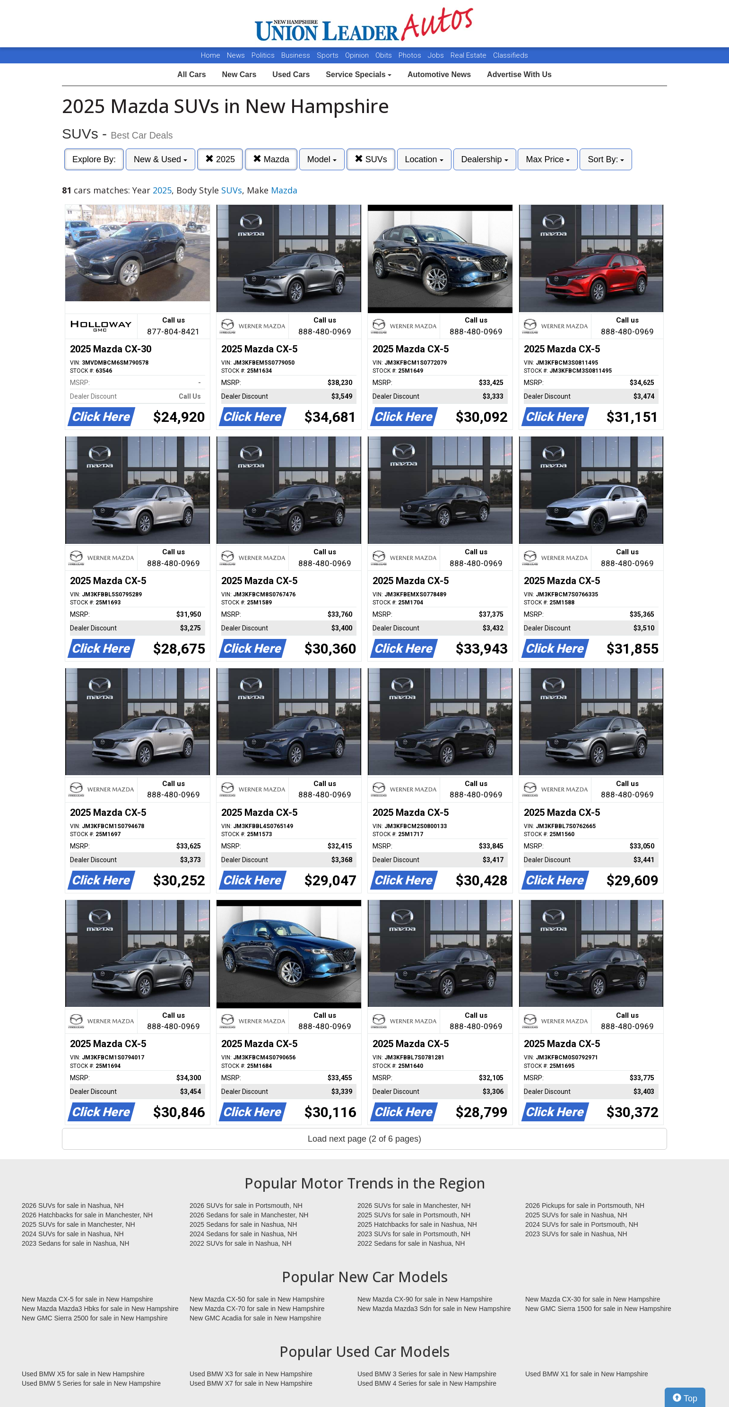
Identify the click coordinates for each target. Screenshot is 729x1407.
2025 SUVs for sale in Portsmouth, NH (413, 1215)
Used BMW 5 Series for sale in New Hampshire (91, 1383)
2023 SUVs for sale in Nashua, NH (576, 1234)
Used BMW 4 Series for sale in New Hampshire (426, 1383)
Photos (411, 55)
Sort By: (606, 159)
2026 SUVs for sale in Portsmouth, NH (246, 1205)
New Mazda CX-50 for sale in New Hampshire (257, 1299)
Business (296, 55)
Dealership (484, 159)
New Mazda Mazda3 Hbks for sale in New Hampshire (100, 1308)
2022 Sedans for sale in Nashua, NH (411, 1243)
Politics (263, 55)
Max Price (548, 159)
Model (322, 159)
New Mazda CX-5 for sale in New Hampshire (87, 1299)
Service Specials (358, 74)
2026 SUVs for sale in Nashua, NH (73, 1205)
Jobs (437, 55)
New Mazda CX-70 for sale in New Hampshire (257, 1308)
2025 (220, 159)
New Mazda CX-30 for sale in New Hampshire (592, 1299)
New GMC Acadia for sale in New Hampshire (255, 1318)
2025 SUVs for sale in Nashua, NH (576, 1215)
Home (210, 55)
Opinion (358, 55)
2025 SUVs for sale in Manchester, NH (78, 1224)
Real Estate (469, 55)
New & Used (160, 159)
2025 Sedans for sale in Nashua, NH (243, 1224)
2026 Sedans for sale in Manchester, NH (249, 1215)
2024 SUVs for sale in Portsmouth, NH (581, 1224)
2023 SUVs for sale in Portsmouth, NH (413, 1234)
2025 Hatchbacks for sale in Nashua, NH (417, 1224)
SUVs (371, 159)
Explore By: (94, 159)
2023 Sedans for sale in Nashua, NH (75, 1243)
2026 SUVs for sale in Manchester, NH (414, 1205)
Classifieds (510, 55)
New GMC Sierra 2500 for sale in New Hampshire (95, 1318)
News (236, 55)
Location (424, 159)
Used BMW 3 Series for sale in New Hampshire (426, 1374)
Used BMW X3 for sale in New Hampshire (251, 1374)
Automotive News (439, 74)
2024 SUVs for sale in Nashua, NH (73, 1234)
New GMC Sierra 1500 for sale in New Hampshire (598, 1308)
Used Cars (291, 74)
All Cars (191, 74)
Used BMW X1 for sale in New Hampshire (586, 1374)
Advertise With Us (519, 74)
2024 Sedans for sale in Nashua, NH (243, 1234)
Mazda (271, 159)
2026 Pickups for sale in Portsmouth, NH (584, 1205)
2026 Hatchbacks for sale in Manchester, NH (87, 1215)
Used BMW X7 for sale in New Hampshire (251, 1383)
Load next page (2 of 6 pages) (364, 1139)
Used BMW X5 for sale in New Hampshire (83, 1374)
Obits (384, 55)
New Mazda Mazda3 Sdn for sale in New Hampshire (434, 1308)
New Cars (239, 74)
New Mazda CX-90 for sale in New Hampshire (425, 1299)
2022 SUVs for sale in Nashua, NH (241, 1243)
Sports (328, 55)
